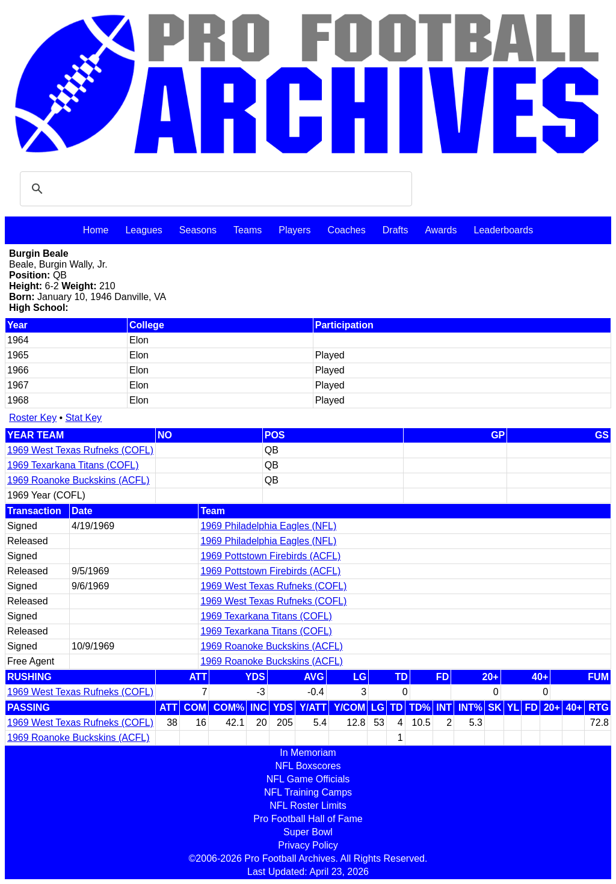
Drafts (395, 230)
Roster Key (33, 418)
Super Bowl (308, 832)
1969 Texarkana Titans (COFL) (72, 465)
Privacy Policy (308, 845)
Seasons (198, 230)
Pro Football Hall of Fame (307, 819)
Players (294, 230)
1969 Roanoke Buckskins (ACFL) (78, 480)
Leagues (143, 230)
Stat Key (84, 418)
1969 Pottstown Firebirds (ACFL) (270, 556)
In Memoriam (308, 752)
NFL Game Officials (308, 779)
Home (96, 230)
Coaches (347, 230)
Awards (441, 230)
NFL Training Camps (308, 792)
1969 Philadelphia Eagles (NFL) (268, 526)
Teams (247, 230)
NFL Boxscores (308, 766)
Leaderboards (503, 230)
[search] (214, 189)
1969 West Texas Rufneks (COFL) (80, 450)
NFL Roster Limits (308, 805)
